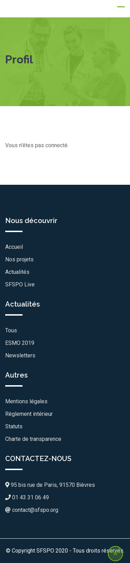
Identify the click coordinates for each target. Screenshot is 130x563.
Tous (11, 330)
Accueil (14, 247)
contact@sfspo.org (31, 510)
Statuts (14, 426)
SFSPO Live (20, 284)
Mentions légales (26, 401)
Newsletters (20, 355)
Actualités (17, 272)
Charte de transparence (33, 439)
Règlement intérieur (29, 414)
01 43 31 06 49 (27, 497)
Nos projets (19, 259)
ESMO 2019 (19, 343)
